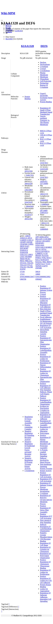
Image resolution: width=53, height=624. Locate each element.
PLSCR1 (45, 256)
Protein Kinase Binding (45, 586)
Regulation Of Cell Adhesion (45, 306)
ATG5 (29, 238)
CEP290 (29, 242)
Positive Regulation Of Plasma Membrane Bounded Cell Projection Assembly (45, 441)
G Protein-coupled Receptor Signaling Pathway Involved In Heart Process (45, 456)
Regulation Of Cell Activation (45, 326)
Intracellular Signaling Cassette (44, 332)
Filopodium (44, 79)
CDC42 (38, 241)
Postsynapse (44, 433)
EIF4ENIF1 (39, 243)
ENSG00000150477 (27, 277)
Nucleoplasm (45, 64)
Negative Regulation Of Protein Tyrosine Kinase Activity (29, 463)
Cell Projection (45, 81)
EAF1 (27, 246)
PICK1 (27, 259)
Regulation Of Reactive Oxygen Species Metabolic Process (46, 500)
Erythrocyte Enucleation (44, 407)
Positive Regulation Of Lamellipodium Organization (45, 401)
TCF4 (48, 264)
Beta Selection (45, 309)
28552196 (28, 171)
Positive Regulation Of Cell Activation (45, 475)
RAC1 (49, 258)
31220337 (28, 215)
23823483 (28, 190)
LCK (46, 253)
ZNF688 (38, 268)
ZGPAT (23, 269)
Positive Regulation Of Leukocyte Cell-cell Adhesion (46, 579)
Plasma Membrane (44, 74)
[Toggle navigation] (2, 20)
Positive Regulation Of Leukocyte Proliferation (45, 358)
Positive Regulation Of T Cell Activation (46, 516)
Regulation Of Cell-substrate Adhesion (45, 417)
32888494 (43, 200)
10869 (37, 274)
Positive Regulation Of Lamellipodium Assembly (45, 349)
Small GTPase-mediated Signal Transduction (46, 313)
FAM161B (24, 252)
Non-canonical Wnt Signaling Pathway (45, 522)
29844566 (29, 206)
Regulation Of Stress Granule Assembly (29, 420)
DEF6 (44, 45)
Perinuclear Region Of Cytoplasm (44, 85)
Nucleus (43, 62)
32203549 (43, 169)
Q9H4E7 (38, 279)
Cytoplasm (44, 67)
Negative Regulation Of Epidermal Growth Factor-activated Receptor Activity (30, 449)
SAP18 (38, 264)
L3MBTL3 (39, 253)
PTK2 (44, 258)
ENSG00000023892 (42, 277)
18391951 (43, 181)
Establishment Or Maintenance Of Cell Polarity (46, 321)
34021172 (43, 194)
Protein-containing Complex (28, 427)
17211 (22, 274)
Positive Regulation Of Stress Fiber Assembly (45, 509)
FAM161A (24, 250)
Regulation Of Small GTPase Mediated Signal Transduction (46, 111)
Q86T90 (23, 279)
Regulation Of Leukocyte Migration (45, 429)
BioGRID (9, 39)
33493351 (43, 213)
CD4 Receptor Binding (45, 540)
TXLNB (30, 267)
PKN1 (22, 261)
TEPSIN (38, 266)
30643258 (28, 184)
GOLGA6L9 (40, 247)
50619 (37, 272)
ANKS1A (23, 238)
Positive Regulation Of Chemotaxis (45, 562)
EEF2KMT (24, 248)
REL (44, 262)
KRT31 (47, 251)
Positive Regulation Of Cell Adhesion (45, 386)
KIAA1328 (27, 45)
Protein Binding (28, 98)
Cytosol (43, 69)
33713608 (43, 184)
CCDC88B (47, 239)
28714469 (43, 210)
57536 (22, 272)
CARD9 (23, 240)
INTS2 (43, 249)
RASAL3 (38, 262)
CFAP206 (23, 244)
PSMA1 (38, 258)
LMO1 (30, 254)
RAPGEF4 (45, 260)
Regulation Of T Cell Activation (46, 480)
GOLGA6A (39, 245)
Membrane (44, 77)
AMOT (27, 236)
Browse (8, 26)
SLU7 (43, 264)
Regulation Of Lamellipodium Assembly (45, 423)
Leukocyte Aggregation (44, 590)
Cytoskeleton (45, 71)
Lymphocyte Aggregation (44, 412)
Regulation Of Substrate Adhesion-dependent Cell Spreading (45, 597)
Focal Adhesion (46, 317)
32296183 (18, 31)
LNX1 (22, 257)
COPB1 (30, 244)
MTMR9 (28, 257)
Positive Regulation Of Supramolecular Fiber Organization (46, 340)
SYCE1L (23, 263)
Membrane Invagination (44, 490)
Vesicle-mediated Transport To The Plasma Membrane (45, 120)
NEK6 (22, 259)
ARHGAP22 (44, 237)
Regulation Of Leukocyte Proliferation (45, 572)
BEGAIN (38, 239)
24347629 (28, 202)
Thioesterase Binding (44, 567)
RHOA (49, 262)
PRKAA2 (28, 261)
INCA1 (38, 249)
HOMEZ (48, 247)
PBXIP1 (38, 256)
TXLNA (23, 267)
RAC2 (37, 260)
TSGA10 (23, 265)
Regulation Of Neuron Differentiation (45, 365)
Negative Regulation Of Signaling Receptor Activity (29, 435)
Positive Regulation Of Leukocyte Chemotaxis (45, 372)
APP (37, 237)
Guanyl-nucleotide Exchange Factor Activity (46, 96)
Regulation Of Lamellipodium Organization (45, 529)
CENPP (23, 242)
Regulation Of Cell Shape (45, 544)
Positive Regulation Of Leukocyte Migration (45, 299)
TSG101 (30, 263)
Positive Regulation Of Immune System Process (46, 289)
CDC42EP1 (46, 241)
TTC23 (29, 265)
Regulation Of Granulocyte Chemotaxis (45, 549)
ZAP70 (44, 266)
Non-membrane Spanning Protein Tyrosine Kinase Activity (46, 467)
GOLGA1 (23, 254)
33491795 (29, 175)
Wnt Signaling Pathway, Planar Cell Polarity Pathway (46, 393)
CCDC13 (29, 240)
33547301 (43, 163)
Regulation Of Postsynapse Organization (45, 556)
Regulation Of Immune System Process (46, 485)
